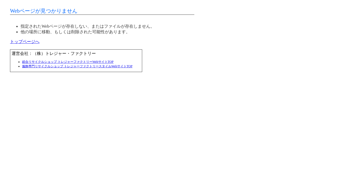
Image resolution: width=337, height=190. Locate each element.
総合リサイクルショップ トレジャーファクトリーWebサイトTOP (67, 62)
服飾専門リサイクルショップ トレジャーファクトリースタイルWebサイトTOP (77, 66)
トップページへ (24, 41)
